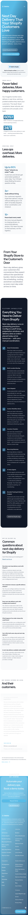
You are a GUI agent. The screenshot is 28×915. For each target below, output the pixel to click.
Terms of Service (19, 899)
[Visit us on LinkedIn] (25, 907)
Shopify (4, 867)
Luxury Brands (18, 852)
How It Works (18, 886)
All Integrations (5, 864)
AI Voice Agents (5, 835)
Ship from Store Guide (20, 877)
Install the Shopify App (14, 516)
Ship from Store (5, 855)
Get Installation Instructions (10, 54)
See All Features (14, 805)
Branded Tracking (6, 838)
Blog (16, 883)
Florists (17, 846)
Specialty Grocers (19, 855)
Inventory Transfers (6, 852)
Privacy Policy (18, 902)
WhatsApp (4, 879)
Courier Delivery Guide (20, 874)
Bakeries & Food (19, 843)
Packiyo (4, 870)
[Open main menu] (24, 6)
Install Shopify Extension (10, 50)
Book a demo (6, 762)
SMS (3, 882)
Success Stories (19, 880)
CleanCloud (5, 873)
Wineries (17, 849)
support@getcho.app (20, 893)
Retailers (17, 832)
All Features (5, 832)
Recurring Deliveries (6, 841)
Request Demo (14, 801)
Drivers (17, 896)
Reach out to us (7, 559)
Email (3, 885)
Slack (3, 876)
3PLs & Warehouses (20, 835)
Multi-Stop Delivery (6, 849)
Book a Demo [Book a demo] (20, 911)
